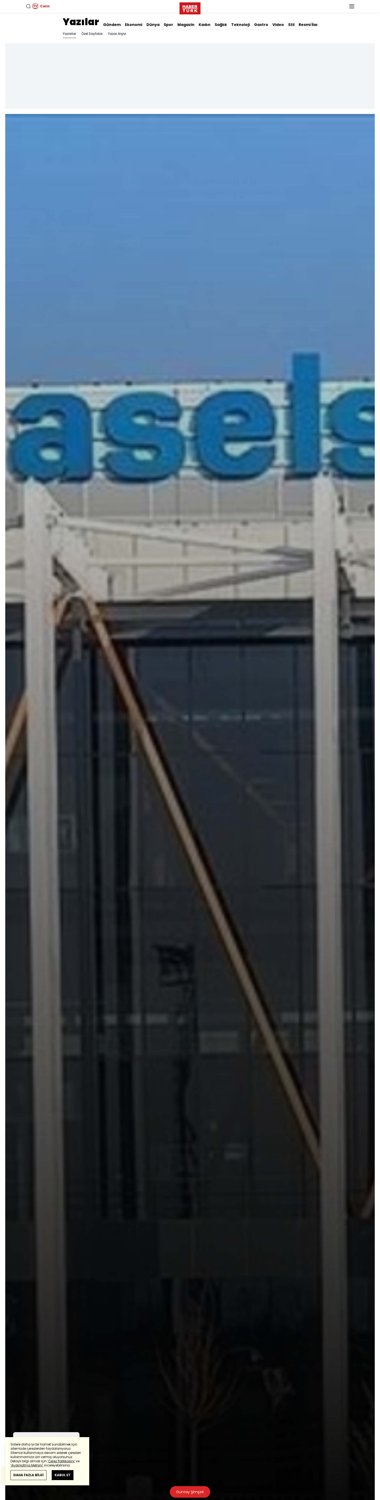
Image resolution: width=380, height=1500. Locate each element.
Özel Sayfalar (92, 33)
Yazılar (81, 22)
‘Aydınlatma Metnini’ (26, 1465)
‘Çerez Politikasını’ (61, 1461)
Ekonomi (133, 24)
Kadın (204, 24)
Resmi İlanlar (311, 24)
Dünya (153, 24)
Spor (168, 24)
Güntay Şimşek (190, 1491)
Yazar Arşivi (117, 33)
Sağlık (221, 24)
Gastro (261, 24)
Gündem (112, 24)
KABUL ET (63, 1475)
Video (278, 24)
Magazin (185, 24)
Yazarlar (69, 33)
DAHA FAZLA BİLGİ (28, 1475)
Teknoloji (240, 24)
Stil (291, 24)
